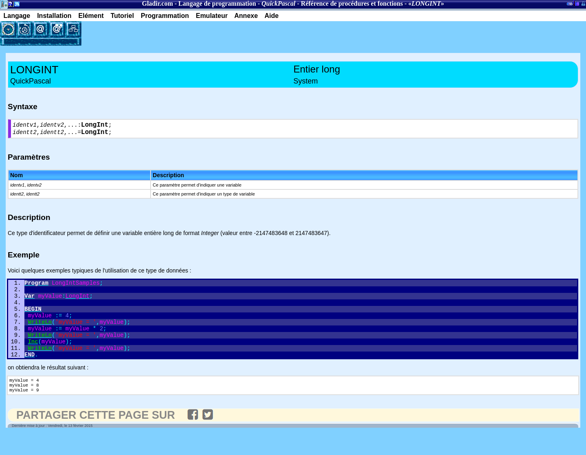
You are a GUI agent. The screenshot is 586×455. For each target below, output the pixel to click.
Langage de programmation (217, 3)
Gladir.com (157, 3)
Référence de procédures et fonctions (352, 3)
